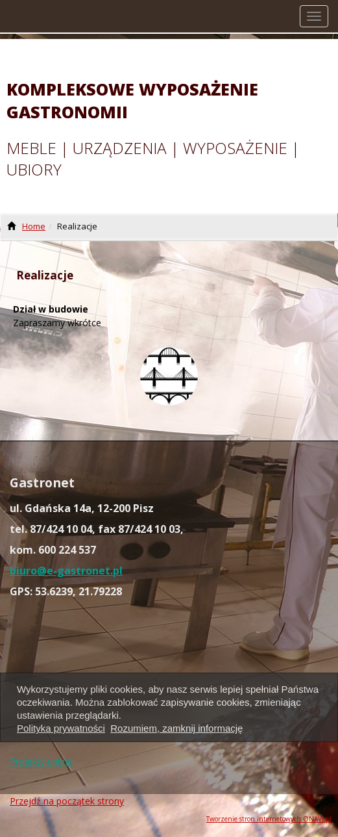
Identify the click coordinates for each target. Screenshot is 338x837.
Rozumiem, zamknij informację (176, 728)
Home (33, 226)
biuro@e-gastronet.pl (66, 570)
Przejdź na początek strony (67, 801)
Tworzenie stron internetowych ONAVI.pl (269, 818)
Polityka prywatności (61, 728)
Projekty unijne (41, 761)
